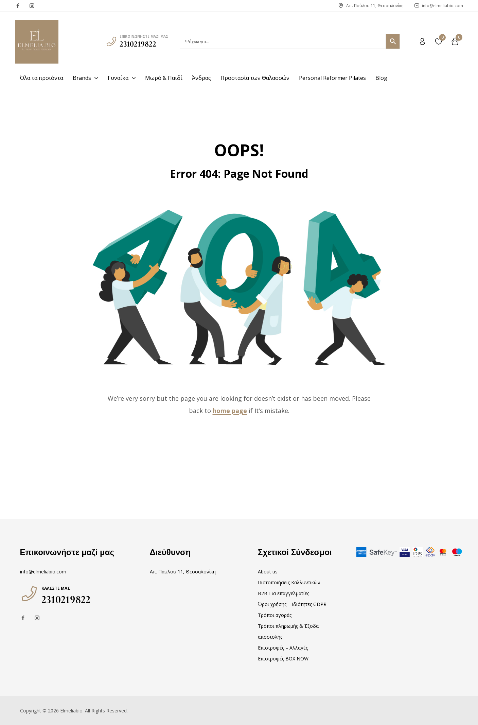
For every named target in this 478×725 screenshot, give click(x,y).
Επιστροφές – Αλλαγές (283, 647)
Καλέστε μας (55, 588)
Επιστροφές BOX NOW (283, 658)
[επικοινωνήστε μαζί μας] (111, 41)
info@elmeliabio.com (43, 571)
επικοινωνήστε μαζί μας (144, 36)
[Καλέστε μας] (29, 593)
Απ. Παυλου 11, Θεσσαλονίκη (183, 571)
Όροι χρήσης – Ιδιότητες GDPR (292, 604)
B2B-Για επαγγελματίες (283, 593)
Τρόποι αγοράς (274, 615)
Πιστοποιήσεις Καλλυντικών (289, 582)
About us (268, 571)
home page (230, 411)
